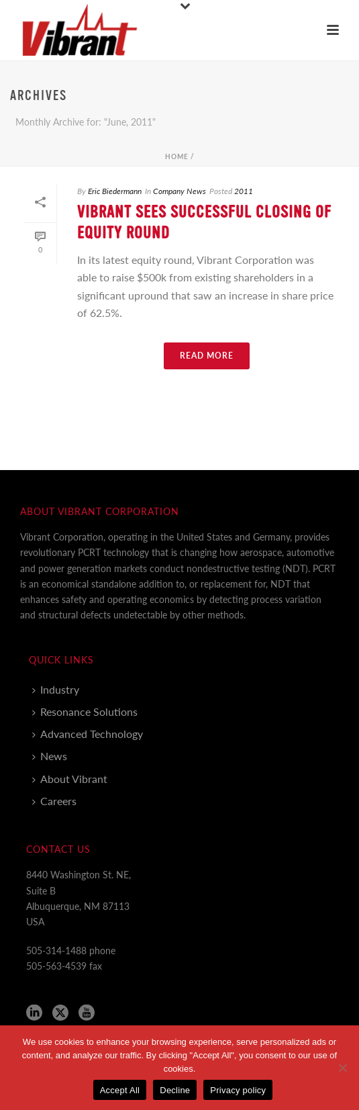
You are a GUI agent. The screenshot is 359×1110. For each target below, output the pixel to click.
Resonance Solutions (85, 711)
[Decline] (342, 1067)
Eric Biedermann (115, 191)
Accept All (120, 1090)
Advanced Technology (87, 733)
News (49, 756)
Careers (54, 800)
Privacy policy (238, 1090)
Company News (179, 191)
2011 (243, 191)
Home (177, 156)
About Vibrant (69, 778)
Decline (175, 1090)
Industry (55, 689)
